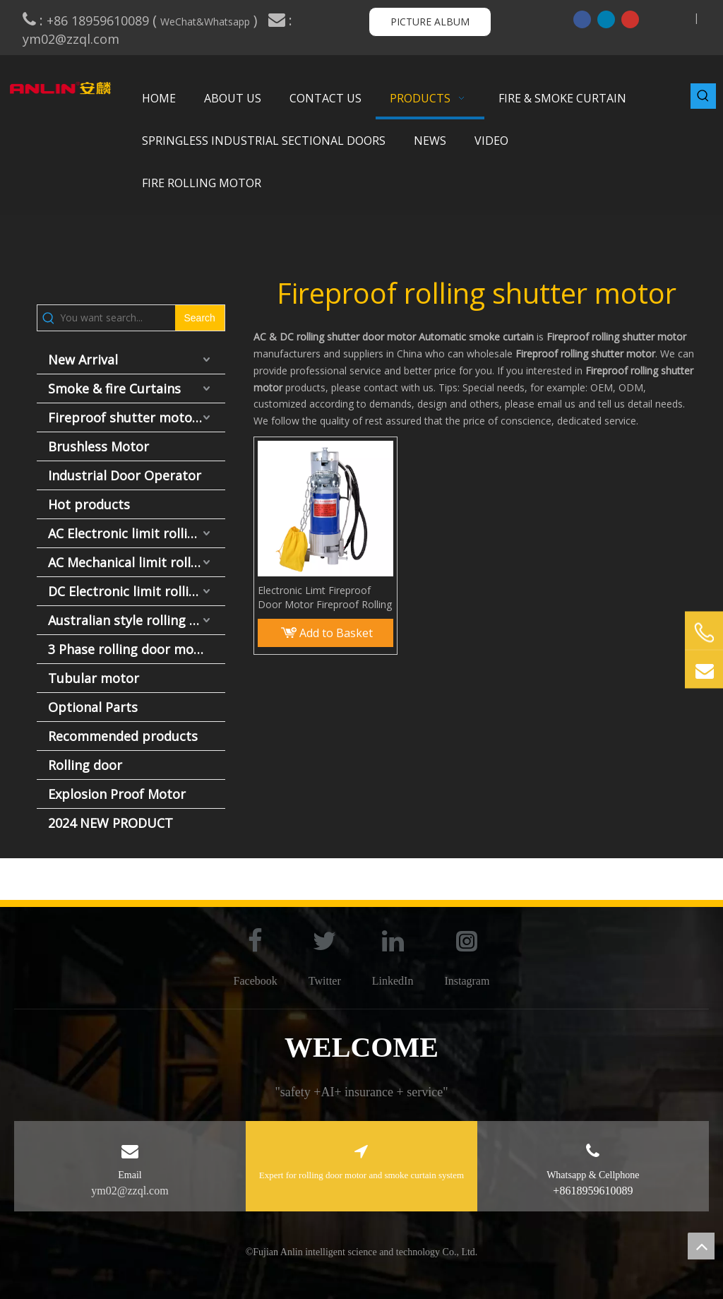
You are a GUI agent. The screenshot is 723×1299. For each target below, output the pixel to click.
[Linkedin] (606, 19)
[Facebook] (582, 19)
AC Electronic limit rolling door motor (136, 533)
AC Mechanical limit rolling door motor (136, 562)
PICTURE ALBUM (430, 21)
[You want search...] (117, 318)
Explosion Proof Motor (117, 793)
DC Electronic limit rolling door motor (136, 591)
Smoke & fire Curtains (114, 388)
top (701, 1246)
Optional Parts (93, 707)
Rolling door (85, 765)
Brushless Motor (98, 446)
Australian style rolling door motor (136, 620)
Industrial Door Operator (124, 475)
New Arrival (83, 359)
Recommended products (123, 736)
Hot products (89, 504)
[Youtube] (630, 19)
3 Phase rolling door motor (130, 649)
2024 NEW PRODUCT (110, 822)
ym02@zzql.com (73, 38)
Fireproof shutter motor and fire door (136, 417)
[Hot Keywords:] (703, 96)
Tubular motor (93, 678)
